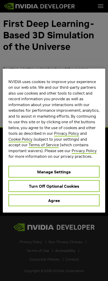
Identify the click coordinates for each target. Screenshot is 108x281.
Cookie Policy (20, 139)
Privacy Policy (66, 133)
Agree (54, 200)
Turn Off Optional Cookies (54, 185)
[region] (54, 140)
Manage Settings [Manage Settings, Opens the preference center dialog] (54, 171)
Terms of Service (44, 144)
